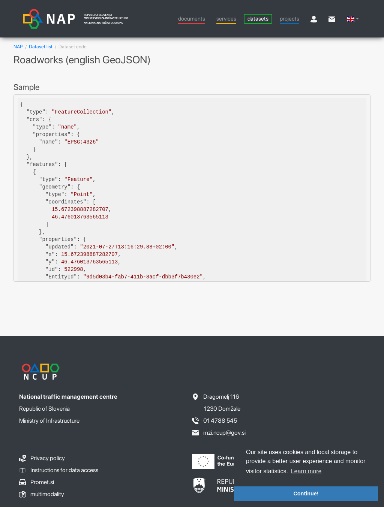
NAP (18, 46)
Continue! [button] (305, 494)
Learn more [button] (306, 471)
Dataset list (40, 46)
